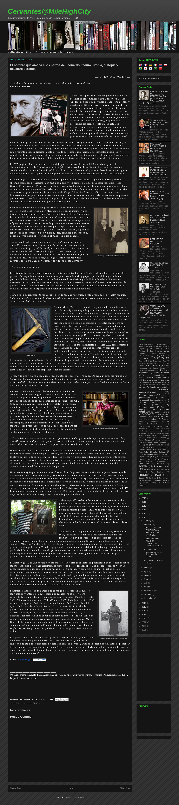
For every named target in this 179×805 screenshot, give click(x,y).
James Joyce (161, 440)
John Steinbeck (160, 442)
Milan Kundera (146, 459)
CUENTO (159, 358)
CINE (156, 355)
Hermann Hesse (155, 431)
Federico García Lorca (149, 417)
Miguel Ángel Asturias (161, 457)
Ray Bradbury (157, 472)
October (148, 594)
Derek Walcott (144, 361)
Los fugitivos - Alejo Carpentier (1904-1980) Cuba (158, 286)
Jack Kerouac (161, 438)
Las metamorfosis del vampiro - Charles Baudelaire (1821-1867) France (159, 218)
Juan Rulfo (143, 452)
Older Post (124, 788)
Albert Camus (161, 344)
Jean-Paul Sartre (145, 442)
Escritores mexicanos (150, 402)
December (149, 598)
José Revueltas (144, 447)
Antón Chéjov (154, 349)
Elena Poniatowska (146, 363)
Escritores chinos (150, 380)
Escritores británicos (150, 375)
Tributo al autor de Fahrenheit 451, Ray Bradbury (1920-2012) (159, 123)
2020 (144, 618)
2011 (144, 502)
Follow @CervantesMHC (149, 78)
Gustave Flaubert (145, 426)
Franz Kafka (150, 419)
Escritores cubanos (24, 703)
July (146, 583)
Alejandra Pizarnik (145, 346)
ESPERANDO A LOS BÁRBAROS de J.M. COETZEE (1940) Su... (153, 531)
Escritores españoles (159, 387)
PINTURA (160, 464)
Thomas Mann (164, 478)
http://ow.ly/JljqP (24, 660)
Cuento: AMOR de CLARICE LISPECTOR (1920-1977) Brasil (153, 542)
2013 (144, 510)
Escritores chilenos (160, 377)
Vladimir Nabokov (162, 480)
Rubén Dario (151, 478)
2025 (144, 630)
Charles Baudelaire (158, 353)
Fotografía (164, 416)
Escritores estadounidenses (154, 391)
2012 (144, 506)
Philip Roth (144, 464)
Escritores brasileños (161, 373)
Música (157, 459)
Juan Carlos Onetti (159, 450)
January (148, 520)
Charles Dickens (144, 356)
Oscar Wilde (149, 461)
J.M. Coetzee (147, 438)
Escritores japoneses (158, 400)
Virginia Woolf (146, 480)
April (146, 571)
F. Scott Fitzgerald (162, 414)
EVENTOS (146, 414)
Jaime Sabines (145, 440)
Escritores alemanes (147, 370)
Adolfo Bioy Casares (146, 344)
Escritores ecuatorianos (150, 385)
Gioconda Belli (147, 424)
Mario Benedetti (154, 454)
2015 (144, 517)
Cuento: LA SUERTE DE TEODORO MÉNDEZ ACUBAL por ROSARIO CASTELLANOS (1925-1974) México (153, 97)
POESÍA (143, 466)
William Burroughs (150, 483)
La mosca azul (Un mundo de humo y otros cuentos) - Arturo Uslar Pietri (158, 171)
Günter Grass (161, 424)
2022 (144, 626)
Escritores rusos (146, 407)
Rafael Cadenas (150, 469)
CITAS (166, 355)
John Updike (144, 445)
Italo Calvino (151, 435)
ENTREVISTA (154, 365)
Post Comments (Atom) (75, 797)
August (147, 587)
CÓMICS (146, 358)
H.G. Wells (154, 428)
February (148, 524)
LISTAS (142, 454)
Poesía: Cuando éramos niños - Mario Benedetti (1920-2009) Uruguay (159, 195)
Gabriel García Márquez (159, 421)
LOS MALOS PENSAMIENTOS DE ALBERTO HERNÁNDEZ (158, 147)
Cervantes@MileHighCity (49, 11)
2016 (144, 603)
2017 (144, 607)
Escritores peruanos (150, 405)
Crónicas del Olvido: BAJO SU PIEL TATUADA (159, 265)
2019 (144, 614)
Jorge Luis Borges (159, 445)
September (149, 590)
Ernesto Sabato (159, 368)
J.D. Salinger (164, 435)
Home (70, 788)
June (146, 579)
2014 (144, 513)
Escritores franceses (147, 395)
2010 (144, 498)
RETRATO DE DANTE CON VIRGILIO (156, 241)
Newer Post (15, 788)
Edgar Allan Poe (159, 361)
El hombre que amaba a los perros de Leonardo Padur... (153, 553)
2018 (144, 611)
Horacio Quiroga (156, 433)
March (147, 568)
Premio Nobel (161, 466)
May (146, 575)
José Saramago (159, 447)
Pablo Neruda (161, 461)
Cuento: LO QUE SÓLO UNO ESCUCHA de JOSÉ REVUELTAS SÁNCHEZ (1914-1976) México (153, 312)
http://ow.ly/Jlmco (39, 660)
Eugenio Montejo (162, 412)
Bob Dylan (154, 351)
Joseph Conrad (144, 450)
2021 (144, 622)
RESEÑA (36, 703)
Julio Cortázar (159, 452)
